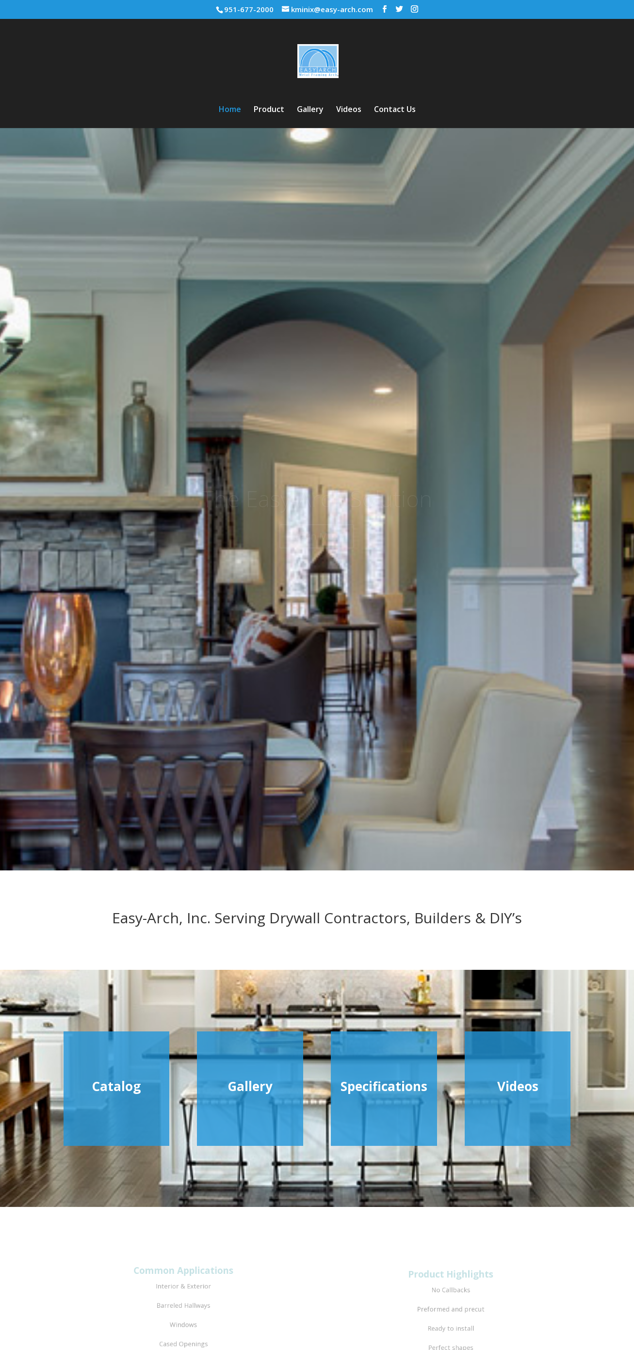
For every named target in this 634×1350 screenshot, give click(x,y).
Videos (348, 110)
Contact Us (395, 110)
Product (269, 110)
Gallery (310, 110)
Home (230, 110)
